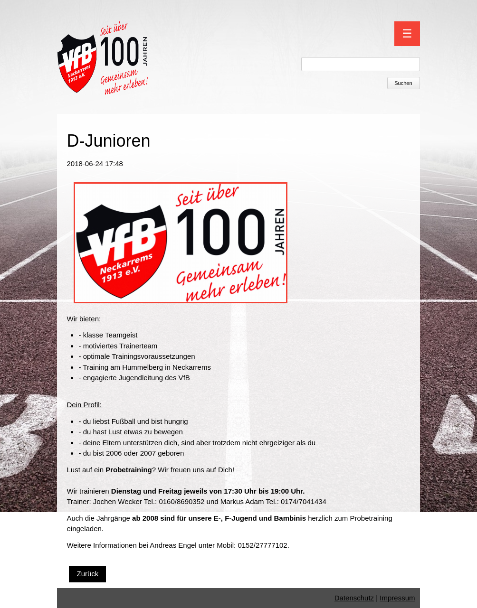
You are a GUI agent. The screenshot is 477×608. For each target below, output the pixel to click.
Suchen (403, 83)
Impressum (397, 598)
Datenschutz (354, 598)
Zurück (87, 574)
